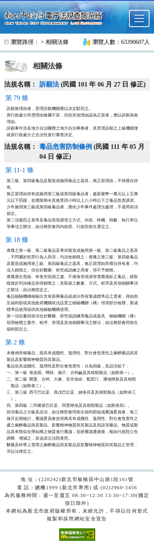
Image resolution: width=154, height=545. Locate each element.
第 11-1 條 (19, 169)
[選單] (139, 18)
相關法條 (57, 42)
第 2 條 (15, 342)
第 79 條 (16, 97)
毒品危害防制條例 (65, 146)
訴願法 (49, 84)
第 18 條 (16, 239)
